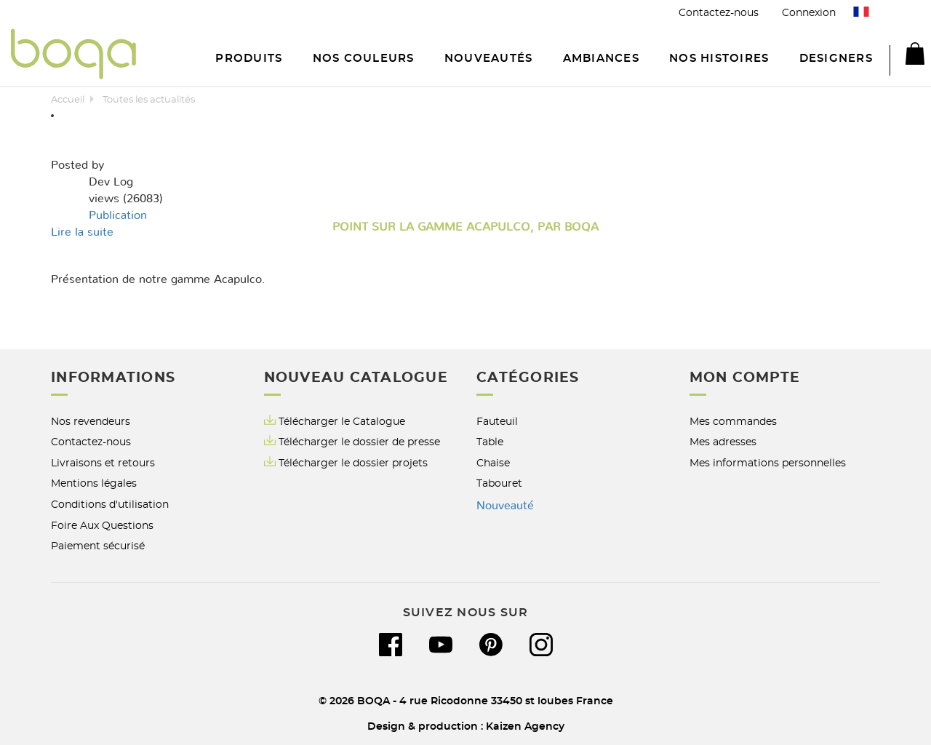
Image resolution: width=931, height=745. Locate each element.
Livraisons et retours (103, 463)
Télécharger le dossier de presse (359, 442)
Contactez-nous (719, 12)
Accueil (67, 100)
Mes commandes (733, 421)
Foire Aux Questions (102, 525)
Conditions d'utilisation (110, 504)
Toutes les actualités (149, 100)
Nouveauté (505, 505)
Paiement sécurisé (98, 546)
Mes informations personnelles (768, 463)
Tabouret (499, 483)
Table (489, 442)
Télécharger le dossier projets (353, 463)
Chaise (493, 463)
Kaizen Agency (525, 726)
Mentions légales (94, 483)
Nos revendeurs (90, 421)
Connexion (809, 12)
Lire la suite (82, 232)
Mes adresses (723, 442)
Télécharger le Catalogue (334, 421)
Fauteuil (497, 421)
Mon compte (745, 378)
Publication (118, 215)
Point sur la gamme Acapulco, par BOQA (465, 227)
